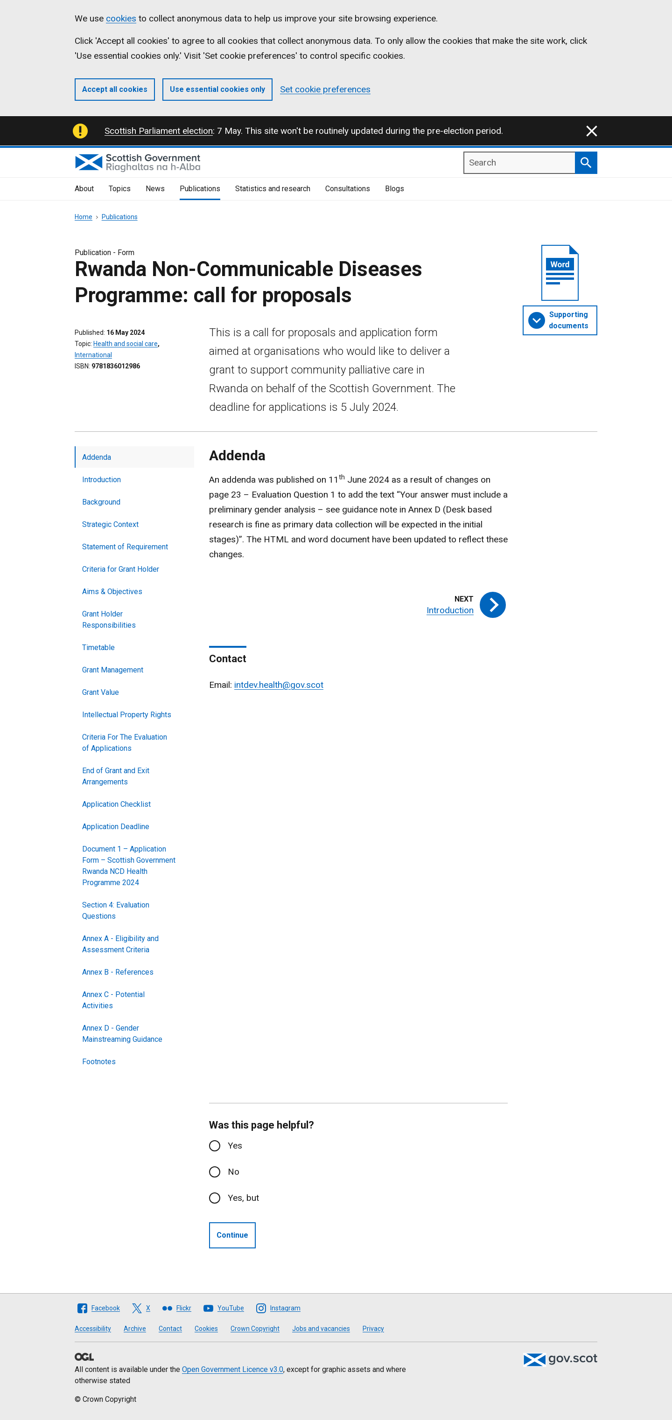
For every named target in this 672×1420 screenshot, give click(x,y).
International (93, 355)
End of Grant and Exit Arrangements (115, 776)
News (155, 188)
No (233, 1171)
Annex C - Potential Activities (113, 1000)
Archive (135, 1328)
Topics (120, 188)
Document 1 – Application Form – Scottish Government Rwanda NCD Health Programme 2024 (128, 866)
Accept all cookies (114, 89)
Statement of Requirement (125, 546)
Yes (235, 1145)
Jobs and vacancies (321, 1328)
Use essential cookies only (217, 89)
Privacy (373, 1328)
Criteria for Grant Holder (120, 569)
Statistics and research (272, 188)
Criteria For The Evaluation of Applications (124, 743)
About (84, 188)
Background (101, 502)
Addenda (96, 457)
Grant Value (100, 692)
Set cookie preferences (325, 89)
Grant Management (112, 669)
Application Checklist (116, 804)
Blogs (394, 188)
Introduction (101, 479)
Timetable (98, 647)
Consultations (347, 188)
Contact (170, 1328)
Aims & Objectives (112, 591)
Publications (200, 188)
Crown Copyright (255, 1328)
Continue (232, 1235)
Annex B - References (118, 972)
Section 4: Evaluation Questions (115, 910)
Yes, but (243, 1197)
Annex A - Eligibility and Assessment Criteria (120, 944)
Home (83, 217)
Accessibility (93, 1328)
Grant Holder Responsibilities (109, 620)
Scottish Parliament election (159, 130)
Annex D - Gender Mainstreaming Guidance (122, 1034)
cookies (121, 18)
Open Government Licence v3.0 (232, 1369)
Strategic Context (110, 524)
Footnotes (99, 1061)
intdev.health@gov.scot (278, 684)
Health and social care (125, 343)
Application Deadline (115, 826)
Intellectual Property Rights (126, 714)
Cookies (206, 1328)
